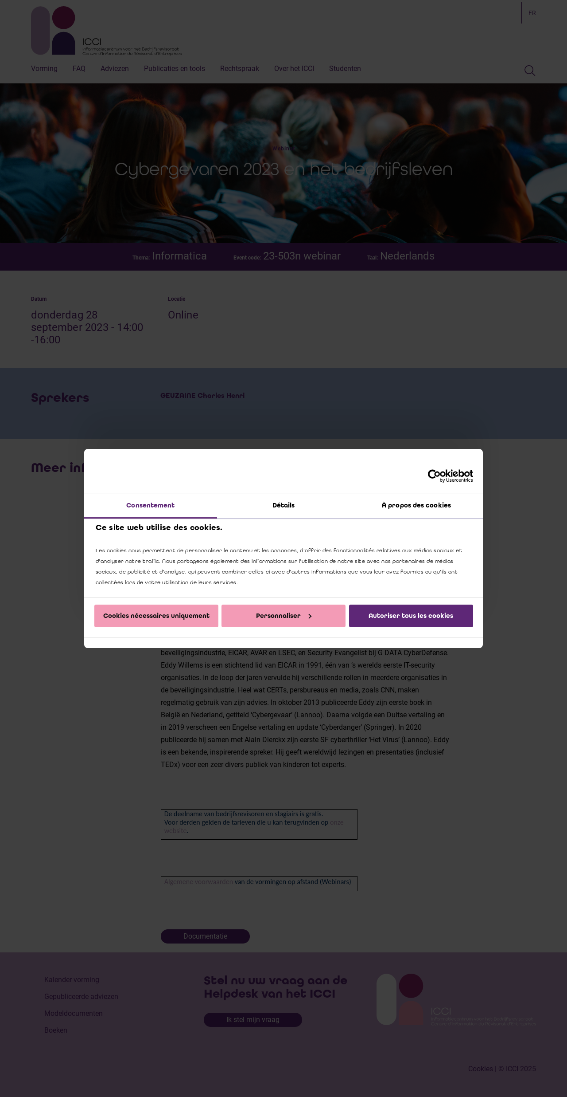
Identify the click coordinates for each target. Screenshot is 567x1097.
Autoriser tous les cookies (411, 616)
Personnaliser (283, 616)
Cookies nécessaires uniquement (156, 616)
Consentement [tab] (150, 505)
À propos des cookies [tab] (416, 505)
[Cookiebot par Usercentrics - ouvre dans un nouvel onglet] (434, 476)
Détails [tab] (283, 505)
